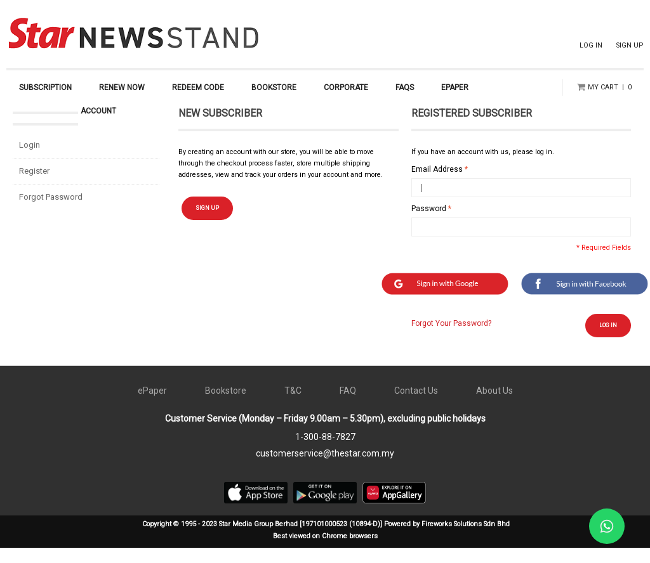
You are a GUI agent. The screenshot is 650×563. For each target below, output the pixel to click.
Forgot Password (51, 212)
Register (34, 186)
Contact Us (416, 406)
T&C (293, 406)
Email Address (437, 184)
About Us (494, 406)
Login (29, 160)
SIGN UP (629, 45)
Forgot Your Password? (451, 338)
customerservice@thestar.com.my (325, 468)
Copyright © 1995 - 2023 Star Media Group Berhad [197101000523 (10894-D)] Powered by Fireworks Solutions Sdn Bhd (326, 539)
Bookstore (225, 406)
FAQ (348, 406)
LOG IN (591, 45)
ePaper (152, 406)
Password (428, 224)
